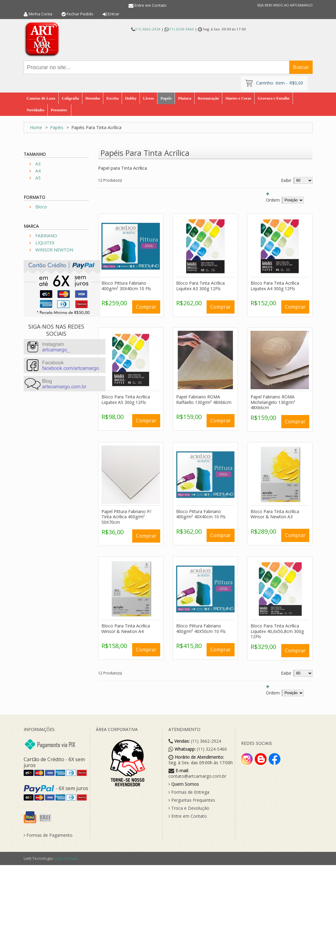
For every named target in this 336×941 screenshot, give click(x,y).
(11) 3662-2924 (147, 29)
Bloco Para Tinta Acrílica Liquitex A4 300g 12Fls (275, 285)
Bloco (41, 207)
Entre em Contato (150, 5)
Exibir (286, 180)
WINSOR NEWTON (54, 250)
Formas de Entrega (188, 792)
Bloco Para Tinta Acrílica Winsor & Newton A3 (275, 514)
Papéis (56, 127)
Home (36, 127)
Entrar (113, 14)
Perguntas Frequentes (191, 800)
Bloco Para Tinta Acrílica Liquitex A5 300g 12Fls (125, 399)
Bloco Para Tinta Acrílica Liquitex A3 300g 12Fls (200, 285)
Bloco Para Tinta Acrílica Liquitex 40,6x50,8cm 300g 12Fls (277, 631)
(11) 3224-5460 (181, 29)
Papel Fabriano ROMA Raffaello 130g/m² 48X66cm (203, 399)
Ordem (273, 200)
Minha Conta (40, 14)
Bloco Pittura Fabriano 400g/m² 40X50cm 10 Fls (201, 628)
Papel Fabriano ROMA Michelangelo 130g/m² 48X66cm (273, 402)
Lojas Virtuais (65, 858)
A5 (38, 178)
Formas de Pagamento (48, 835)
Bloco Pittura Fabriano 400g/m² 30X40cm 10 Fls (126, 285)
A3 (38, 164)
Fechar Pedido (80, 14)
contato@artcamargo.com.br (197, 776)
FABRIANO (46, 236)
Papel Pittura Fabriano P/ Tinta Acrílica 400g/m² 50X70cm (126, 516)
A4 (38, 171)
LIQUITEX (44, 243)
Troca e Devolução (188, 808)
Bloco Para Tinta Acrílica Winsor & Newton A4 (125, 628)
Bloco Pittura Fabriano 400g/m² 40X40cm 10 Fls (201, 514)
